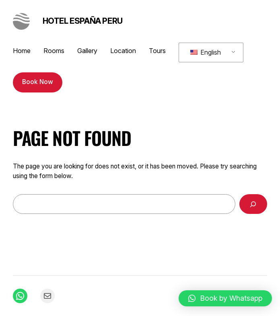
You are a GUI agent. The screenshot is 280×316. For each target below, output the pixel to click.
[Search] (253, 204)
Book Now (37, 82)
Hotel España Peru (83, 21)
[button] (225, 298)
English (205, 52)
